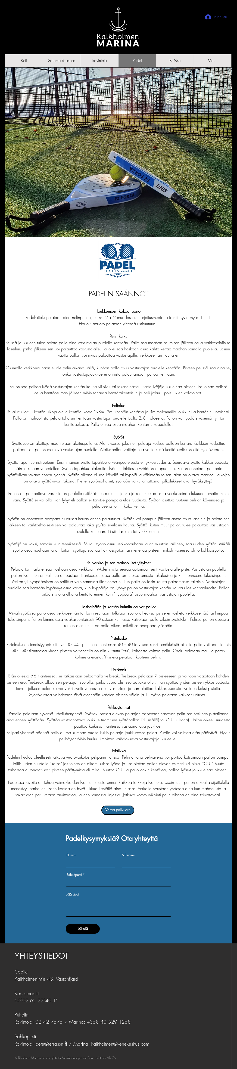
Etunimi (71, 855)
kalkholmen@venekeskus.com (120, 1044)
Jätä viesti (73, 894)
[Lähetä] (83, 929)
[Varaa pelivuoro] (117, 810)
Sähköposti (74, 874)
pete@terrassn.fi (51, 1044)
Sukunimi (128, 855)
